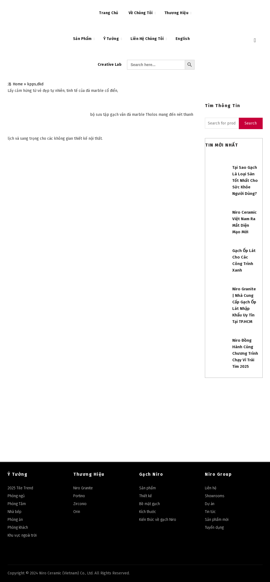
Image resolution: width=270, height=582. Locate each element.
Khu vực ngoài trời (22, 535)
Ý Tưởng (111, 38)
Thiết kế (145, 496)
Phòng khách (18, 527)
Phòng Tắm (17, 504)
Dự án (209, 504)
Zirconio (80, 504)
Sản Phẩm (82, 38)
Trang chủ (108, 13)
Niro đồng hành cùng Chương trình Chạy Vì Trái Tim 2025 (245, 353)
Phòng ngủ (16, 496)
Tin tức (210, 511)
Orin (76, 511)
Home (18, 84)
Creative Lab (110, 64)
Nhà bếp (14, 511)
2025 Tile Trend (20, 488)
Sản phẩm (147, 488)
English (183, 38)
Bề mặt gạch (149, 504)
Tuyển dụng (214, 527)
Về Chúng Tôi (141, 13)
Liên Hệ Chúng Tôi (147, 38)
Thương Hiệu (176, 13)
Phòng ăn (15, 519)
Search (250, 123)
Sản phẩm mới (216, 519)
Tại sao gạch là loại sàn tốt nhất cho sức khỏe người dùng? (245, 180)
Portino (79, 496)
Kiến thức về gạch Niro (157, 519)
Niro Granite (83, 488)
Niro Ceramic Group (177, 400)
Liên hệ (211, 488)
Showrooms (214, 496)
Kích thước (147, 511)
